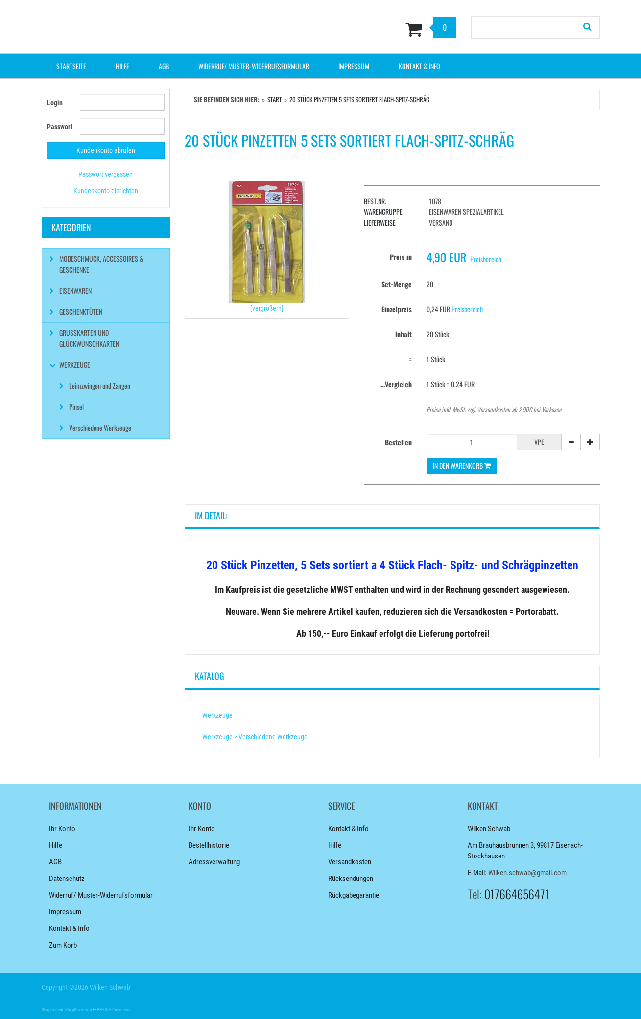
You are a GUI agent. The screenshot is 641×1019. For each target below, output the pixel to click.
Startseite (71, 66)
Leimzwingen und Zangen (99, 385)
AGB (164, 66)
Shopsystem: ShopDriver (63, 1009)
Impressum (353, 66)
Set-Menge (396, 284)
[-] (571, 442)
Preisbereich (485, 259)
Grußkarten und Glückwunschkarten (89, 337)
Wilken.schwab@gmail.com (527, 872)
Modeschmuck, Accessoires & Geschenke (101, 264)
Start (274, 99)
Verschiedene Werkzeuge (100, 427)
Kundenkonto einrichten (105, 191)
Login (55, 103)
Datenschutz (67, 878)
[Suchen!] (587, 27)
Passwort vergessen (105, 174)
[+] (590, 442)
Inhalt (403, 334)
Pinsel (76, 406)
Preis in (401, 257)
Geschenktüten (80, 311)
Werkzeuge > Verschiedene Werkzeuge (255, 737)
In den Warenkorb (462, 466)
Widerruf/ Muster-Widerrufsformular (253, 66)
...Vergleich (396, 384)
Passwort (59, 127)
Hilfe (122, 66)
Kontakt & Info (419, 66)
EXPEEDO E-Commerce (112, 1009)
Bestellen (398, 442)
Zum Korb (63, 945)
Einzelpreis (396, 309)
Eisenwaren (75, 290)
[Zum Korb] (368, 29)
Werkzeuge (217, 715)
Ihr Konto (62, 828)
